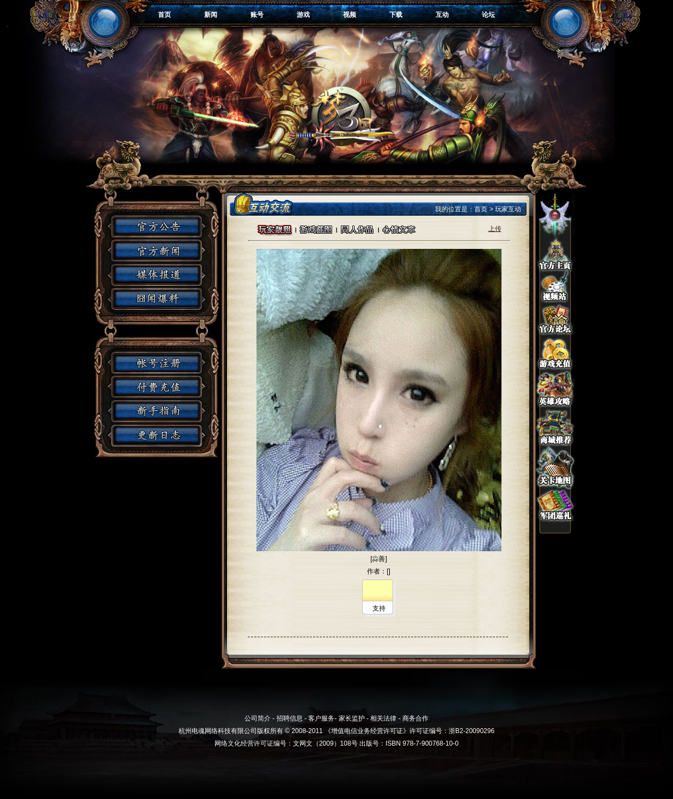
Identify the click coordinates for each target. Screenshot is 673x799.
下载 (395, 15)
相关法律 (383, 718)
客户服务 (321, 718)
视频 (349, 15)
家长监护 (352, 718)
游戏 (303, 15)
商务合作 (415, 718)
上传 (494, 229)
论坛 (488, 15)
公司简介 (257, 718)
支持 (379, 608)
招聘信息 (290, 718)
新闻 (210, 15)
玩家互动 (508, 209)
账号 (257, 15)
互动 (442, 15)
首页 (164, 15)
